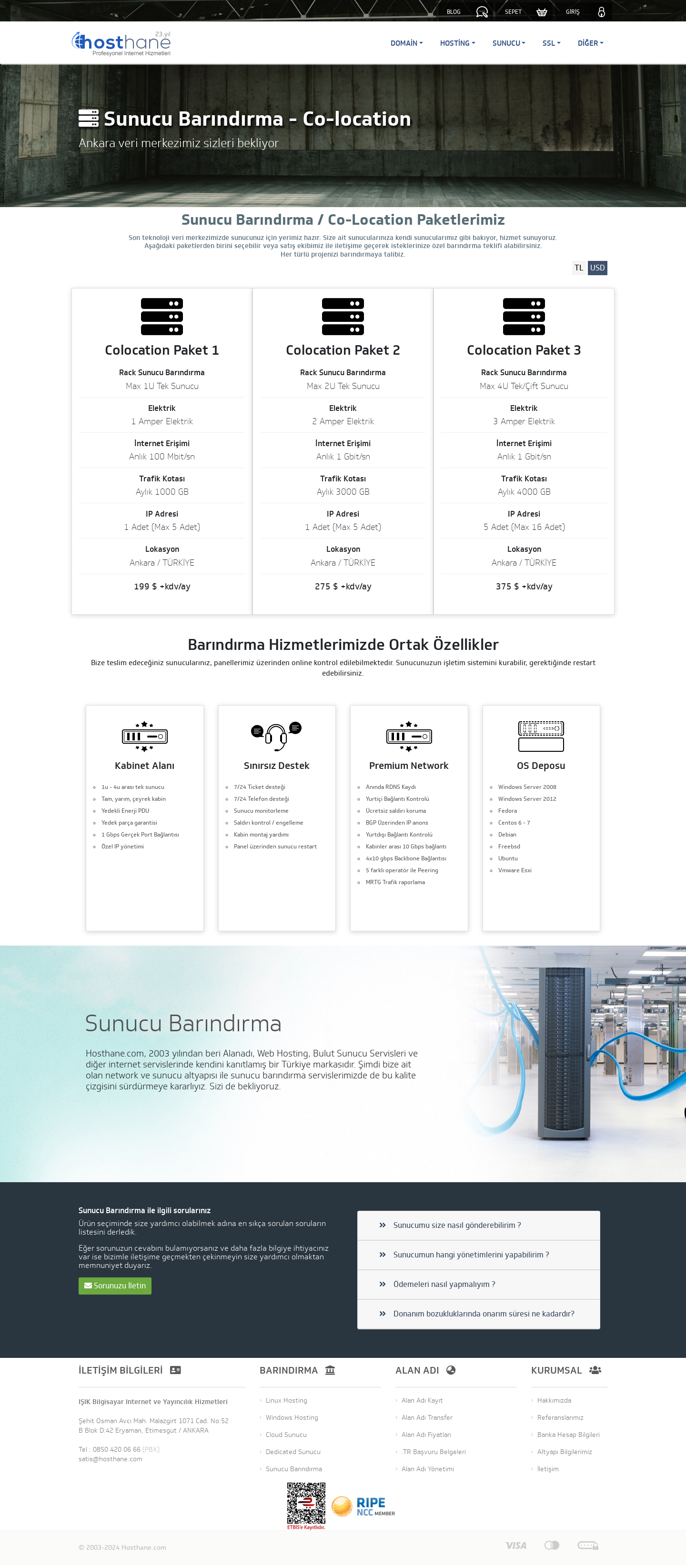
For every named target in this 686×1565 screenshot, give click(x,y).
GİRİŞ (573, 12)
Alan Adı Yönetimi (428, 1469)
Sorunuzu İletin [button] (115, 1286)
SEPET (513, 12)
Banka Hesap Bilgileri (568, 1435)
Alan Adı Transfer (427, 1418)
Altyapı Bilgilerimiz (564, 1452)
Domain (404, 43)
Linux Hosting (286, 1400)
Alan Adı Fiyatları (426, 1435)
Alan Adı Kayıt (422, 1400)
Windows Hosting (292, 1418)
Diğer (588, 43)
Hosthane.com (143, 1548)
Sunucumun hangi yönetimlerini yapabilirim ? (464, 1255)
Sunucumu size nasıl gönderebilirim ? (450, 1225)
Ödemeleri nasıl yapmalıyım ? (437, 1284)
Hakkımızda (554, 1400)
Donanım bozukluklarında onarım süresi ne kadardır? (477, 1314)
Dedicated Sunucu (293, 1452)
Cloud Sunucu (286, 1435)
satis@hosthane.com (110, 1459)
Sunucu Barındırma (294, 1469)
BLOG (454, 12)
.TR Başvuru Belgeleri (434, 1452)
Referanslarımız (560, 1418)
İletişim (548, 1469)
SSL (549, 43)
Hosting (455, 43)
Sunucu (506, 43)
